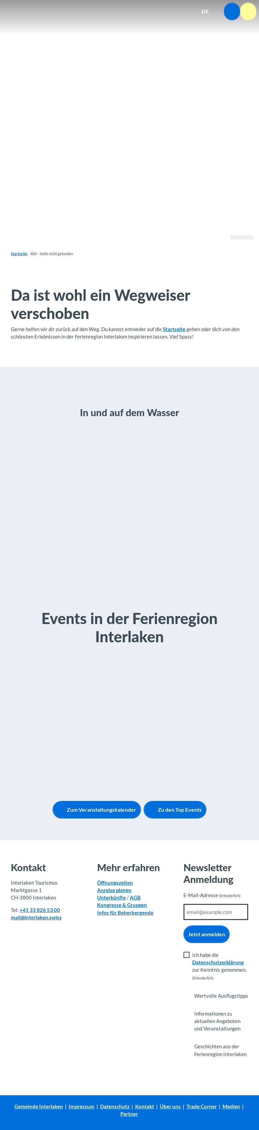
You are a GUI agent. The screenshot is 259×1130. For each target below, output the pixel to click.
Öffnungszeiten (115, 883)
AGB (135, 897)
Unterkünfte (111, 897)
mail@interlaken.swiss (36, 917)
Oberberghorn (242, 236)
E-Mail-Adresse (211, 895)
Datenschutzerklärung (218, 962)
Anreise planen (114, 890)
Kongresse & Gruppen (122, 905)
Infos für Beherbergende (125, 912)
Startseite (19, 253)
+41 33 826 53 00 (40, 910)
